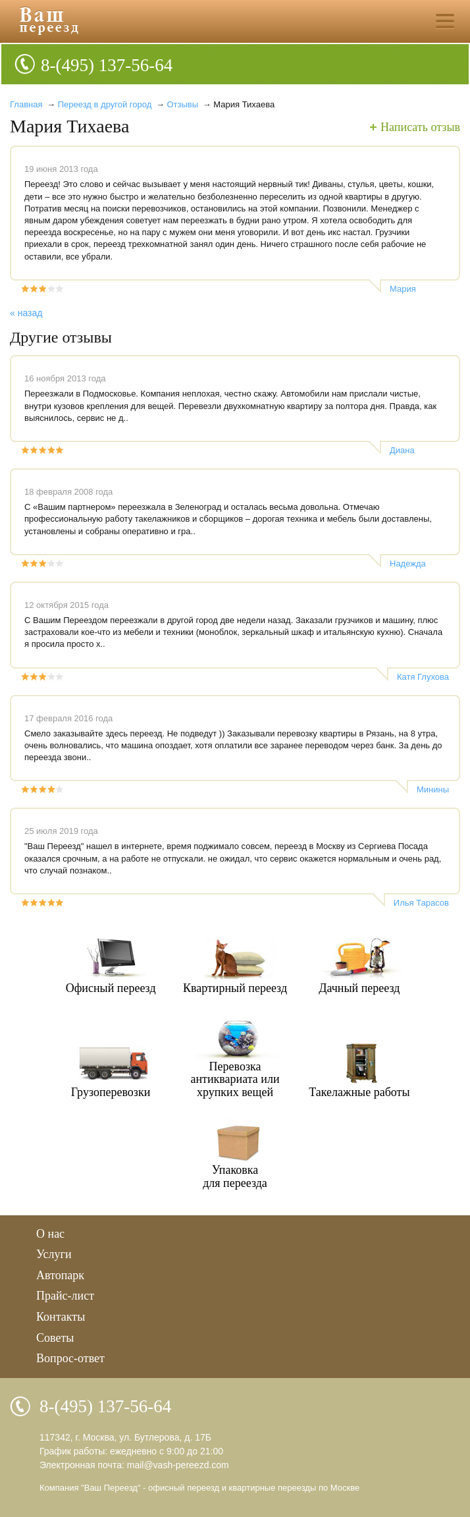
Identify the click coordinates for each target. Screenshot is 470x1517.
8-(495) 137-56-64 (106, 65)
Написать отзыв (420, 127)
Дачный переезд (359, 988)
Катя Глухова (423, 677)
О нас (50, 1233)
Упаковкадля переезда (235, 1176)
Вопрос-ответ (70, 1358)
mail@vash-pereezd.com (178, 1465)
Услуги (54, 1254)
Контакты (60, 1316)
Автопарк (60, 1275)
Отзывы (184, 104)
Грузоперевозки (111, 1092)
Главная (26, 104)
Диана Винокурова (413, 450)
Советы (55, 1337)
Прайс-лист (65, 1295)
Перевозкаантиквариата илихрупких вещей (234, 1079)
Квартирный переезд (235, 988)
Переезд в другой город (105, 104)
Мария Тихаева (406, 289)
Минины (433, 789)
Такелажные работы (359, 1092)
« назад (26, 313)
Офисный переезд (111, 988)
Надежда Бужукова (408, 564)
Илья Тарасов (421, 903)
